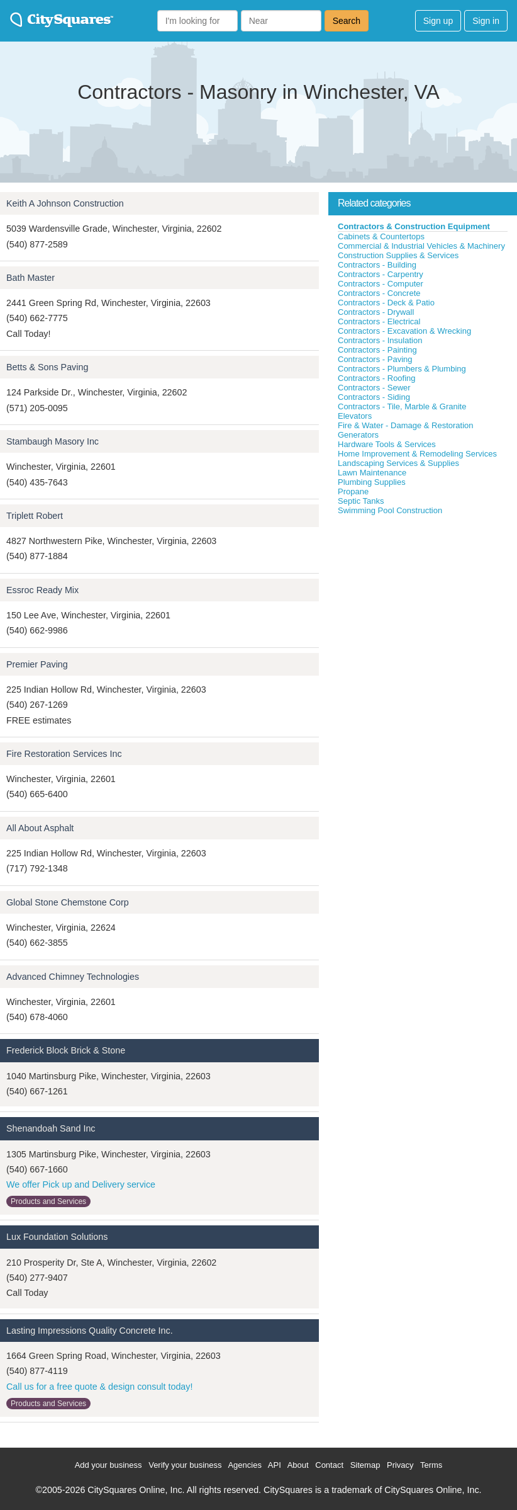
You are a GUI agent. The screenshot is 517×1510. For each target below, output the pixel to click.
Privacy (400, 1465)
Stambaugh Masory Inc (52, 441)
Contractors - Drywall (376, 312)
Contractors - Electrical (379, 321)
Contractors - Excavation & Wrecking (404, 331)
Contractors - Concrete (379, 293)
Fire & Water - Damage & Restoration (406, 425)
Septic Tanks (361, 501)
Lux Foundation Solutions (57, 1237)
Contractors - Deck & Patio (386, 302)
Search (346, 21)
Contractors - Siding (374, 397)
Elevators (355, 416)
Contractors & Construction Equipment (414, 226)
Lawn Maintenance (372, 472)
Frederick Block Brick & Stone (65, 1050)
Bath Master (30, 278)
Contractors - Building (377, 265)
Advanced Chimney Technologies (72, 977)
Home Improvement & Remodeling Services (417, 453)
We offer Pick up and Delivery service (80, 1184)
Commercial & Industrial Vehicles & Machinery (421, 246)
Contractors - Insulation (380, 340)
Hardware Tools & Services (387, 444)
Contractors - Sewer (374, 387)
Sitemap (365, 1465)
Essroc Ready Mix (42, 590)
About (298, 1465)
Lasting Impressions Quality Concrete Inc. (89, 1331)
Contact (329, 1465)
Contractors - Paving (375, 359)
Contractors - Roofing (377, 378)
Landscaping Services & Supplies (398, 463)
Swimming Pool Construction (390, 510)
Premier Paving (37, 664)
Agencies (244, 1465)
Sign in (485, 21)
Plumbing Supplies (372, 482)
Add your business (108, 1465)
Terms (431, 1465)
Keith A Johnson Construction (65, 203)
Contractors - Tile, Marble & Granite (402, 406)
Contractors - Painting (377, 350)
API (274, 1465)
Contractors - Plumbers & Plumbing (402, 368)
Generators (358, 435)
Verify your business (184, 1465)
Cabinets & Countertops (381, 236)
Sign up (438, 21)
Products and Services (48, 1201)
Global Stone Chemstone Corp (67, 902)
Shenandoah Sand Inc (51, 1128)
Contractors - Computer (380, 283)
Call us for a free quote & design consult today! (99, 1387)
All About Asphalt (40, 828)
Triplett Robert (34, 516)
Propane (353, 491)
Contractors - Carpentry (380, 274)
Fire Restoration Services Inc (64, 754)
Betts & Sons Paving (47, 367)
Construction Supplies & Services (398, 255)
